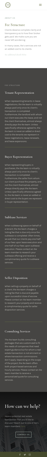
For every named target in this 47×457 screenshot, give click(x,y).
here (23, 426)
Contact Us (23, 434)
